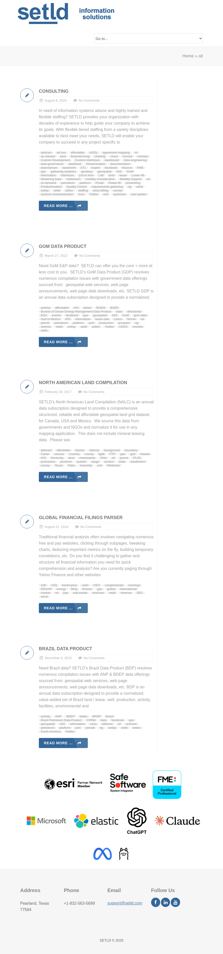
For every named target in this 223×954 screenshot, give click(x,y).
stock (44, 597)
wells (44, 331)
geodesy (86, 172)
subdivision (137, 462)
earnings (134, 585)
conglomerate (114, 585)
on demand (48, 183)
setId (139, 187)
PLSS (137, 458)
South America (51, 732)
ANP (58, 716)
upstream (119, 194)
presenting (133, 183)
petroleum (67, 183)
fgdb (101, 454)
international (128, 589)
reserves (98, 593)
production (106, 323)
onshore (131, 724)
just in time (86, 175)
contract (142, 156)
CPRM (91, 720)
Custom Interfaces (87, 160)
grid (132, 454)
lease (123, 175)
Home (188, 56)
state (122, 462)
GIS (119, 172)
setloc (69, 191)
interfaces (67, 175)
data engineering (135, 160)
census (59, 454)
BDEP (70, 716)
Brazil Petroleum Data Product (61, 720)
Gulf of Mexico (50, 319)
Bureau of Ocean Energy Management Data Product (76, 312)
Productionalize (51, 187)
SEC (140, 593)
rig (129, 187)
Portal (99, 183)
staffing (83, 191)
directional (134, 312)
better (87, 308)
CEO (96, 585)
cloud (114, 156)
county (89, 454)
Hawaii (144, 454)
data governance (52, 164)
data (119, 312)
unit (105, 194)
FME (140, 168)
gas (43, 172)
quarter (81, 462)
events (56, 315)
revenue (126, 593)
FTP (112, 454)
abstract (46, 153)
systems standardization (57, 194)
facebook (111, 168)
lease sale (102, 319)
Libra (93, 724)
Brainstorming (80, 156)
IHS (67, 319)
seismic (46, 327)
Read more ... (58, 206)
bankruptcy (69, 585)
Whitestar (113, 465)
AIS (76, 308)
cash (85, 585)
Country (74, 454)
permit (45, 323)
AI (136, 153)
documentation (120, 164)
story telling (100, 191)
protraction (48, 462)
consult (127, 156)
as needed (48, 156)
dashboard (112, 160)
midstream (73, 179)
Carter (45, 454)
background (112, 450)
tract (81, 194)
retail (112, 593)
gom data (140, 315)
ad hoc (61, 153)
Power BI (114, 183)
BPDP (97, 716)
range (95, 462)
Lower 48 (138, 175)
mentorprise (87, 458)
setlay (45, 191)
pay (65, 593)
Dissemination (95, 164)
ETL (83, 168)
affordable (77, 153)
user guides (139, 194)
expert (95, 168)
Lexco (118, 319)
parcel (124, 458)
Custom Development (55, 160)
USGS (123, 327)
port (91, 323)
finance (127, 168)
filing (74, 589)
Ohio (103, 458)
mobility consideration (100, 179)
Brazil (109, 716)
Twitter (93, 194)
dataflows (74, 164)
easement (69, 168)
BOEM (100, 308)
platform (84, 183)
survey (117, 191)
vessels (137, 327)
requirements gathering (107, 187)
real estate (80, 593)
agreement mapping (116, 153)
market (45, 593)
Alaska (79, 450)
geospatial (105, 172)
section (109, 462)
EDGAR (46, 589)
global (111, 589)
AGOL (93, 153)
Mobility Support (131, 179)
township (86, 465)
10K (43, 585)
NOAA (131, 319)
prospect (124, 323)
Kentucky (57, 458)
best (63, 156)
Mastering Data (51, 179)
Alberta (94, 450)
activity (45, 308)
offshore (107, 724)
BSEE (114, 308)
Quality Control (77, 187)
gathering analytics (63, 172)
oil (148, 179)
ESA (44, 315)
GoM (130, 172)
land (112, 175)
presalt (90, 728)
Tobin (71, 465)
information (48, 175)
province (66, 462)
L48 (101, 175)
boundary (131, 450)
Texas (59, 465)
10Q (54, 585)
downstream (49, 168)
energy (61, 589)
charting (100, 156)
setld (57, 191)
